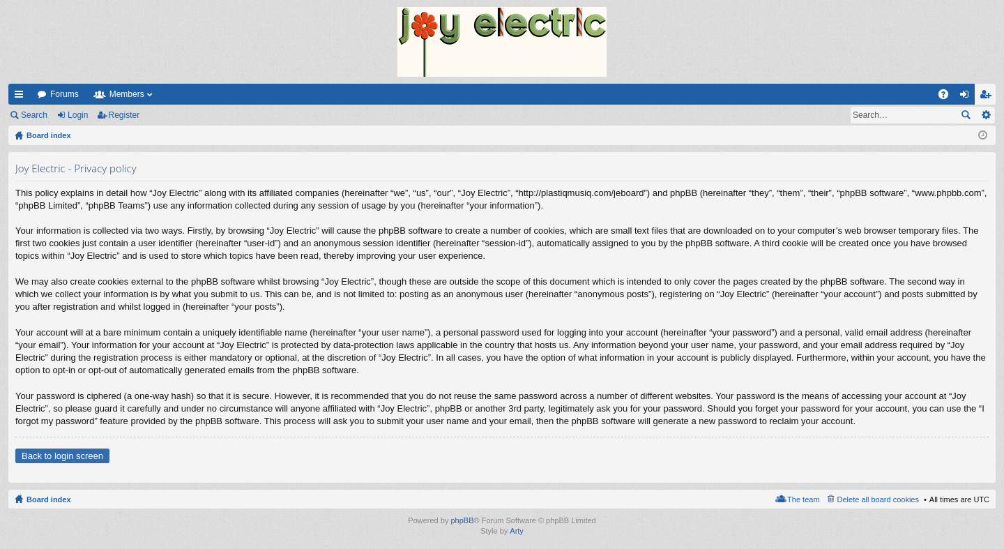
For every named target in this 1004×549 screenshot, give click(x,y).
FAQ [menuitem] (948, 97)
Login (78, 115)
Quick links (21, 97)
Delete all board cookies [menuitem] (878, 499)
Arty (517, 531)
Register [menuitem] (988, 97)
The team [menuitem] (803, 499)
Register (124, 115)
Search (34, 115)
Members (126, 94)
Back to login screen (62, 456)
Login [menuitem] (967, 97)
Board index (48, 499)
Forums (64, 94)
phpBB (461, 520)
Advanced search (985, 115)
